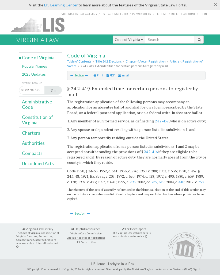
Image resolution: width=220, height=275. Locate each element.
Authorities (33, 143)
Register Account (183, 14)
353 (201, 181)
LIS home (161, 14)
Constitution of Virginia (37, 119)
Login (203, 14)
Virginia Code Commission (86, 233)
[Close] (216, 4)
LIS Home (98, 264)
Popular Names (34, 66)
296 (132, 181)
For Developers (134, 229)
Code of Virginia (129, 39)
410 (181, 181)
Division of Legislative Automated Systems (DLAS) (162, 269)
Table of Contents (79, 61)
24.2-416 (151, 151)
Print (98, 75)
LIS (41, 24)
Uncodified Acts (38, 163)
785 (154, 181)
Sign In (197, 269)
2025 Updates (34, 74)
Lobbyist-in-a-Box (121, 264)
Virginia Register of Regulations (86, 237)
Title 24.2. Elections (109, 61)
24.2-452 (162, 120)
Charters (31, 133)
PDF (111, 75)
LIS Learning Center (61, 5)
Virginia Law (37, 39)
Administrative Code (37, 104)
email (123, 75)
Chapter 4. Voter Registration (146, 61)
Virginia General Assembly (79, 14)
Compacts (32, 153)
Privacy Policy (141, 14)
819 (161, 181)
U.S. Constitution (86, 242)
